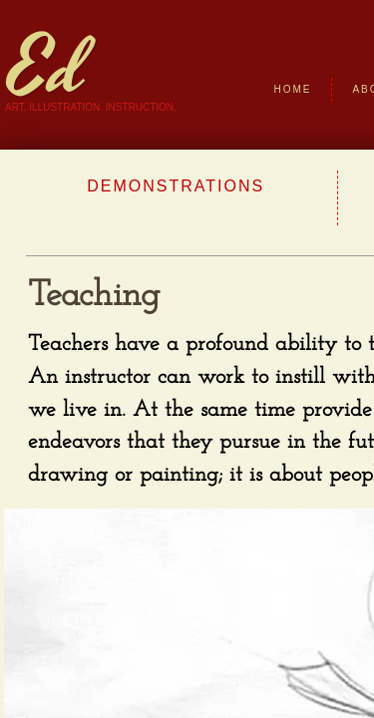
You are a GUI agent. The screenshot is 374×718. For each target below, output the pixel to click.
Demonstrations (175, 186)
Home (292, 89)
